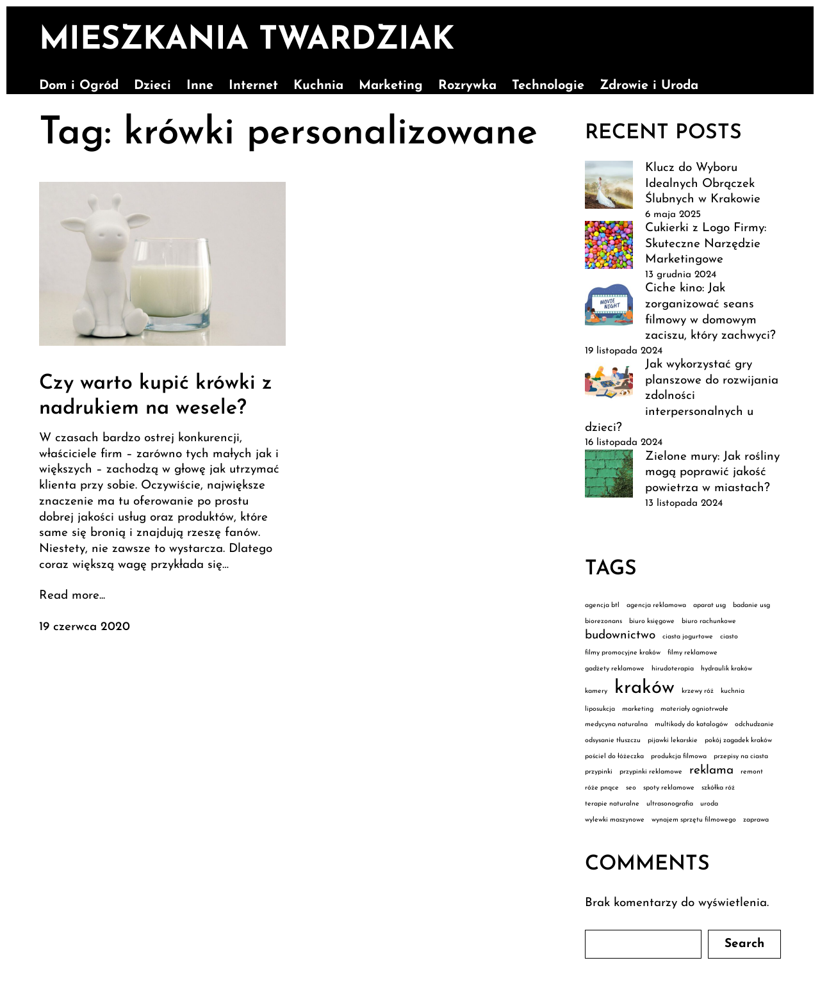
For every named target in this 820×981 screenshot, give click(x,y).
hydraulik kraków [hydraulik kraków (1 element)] (726, 668)
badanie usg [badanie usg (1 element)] (751, 605)
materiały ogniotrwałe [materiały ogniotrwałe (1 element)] (694, 709)
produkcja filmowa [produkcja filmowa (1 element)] (679, 756)
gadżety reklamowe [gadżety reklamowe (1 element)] (614, 668)
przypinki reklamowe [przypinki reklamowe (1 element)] (650, 771)
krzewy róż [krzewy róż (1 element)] (698, 691)
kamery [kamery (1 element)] (596, 691)
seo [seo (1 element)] (631, 787)
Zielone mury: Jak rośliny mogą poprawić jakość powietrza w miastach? (712, 472)
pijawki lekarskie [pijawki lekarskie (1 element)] (673, 740)
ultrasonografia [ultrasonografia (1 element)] (669, 803)
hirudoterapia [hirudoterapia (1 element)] (673, 668)
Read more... (72, 596)
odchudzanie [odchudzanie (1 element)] (754, 724)
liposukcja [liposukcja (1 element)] (600, 709)
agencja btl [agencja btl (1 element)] (602, 605)
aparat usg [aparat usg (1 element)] (709, 605)
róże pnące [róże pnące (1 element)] (602, 787)
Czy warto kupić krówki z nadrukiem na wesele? (155, 395)
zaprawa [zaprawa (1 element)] (756, 819)
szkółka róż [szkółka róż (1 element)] (718, 787)
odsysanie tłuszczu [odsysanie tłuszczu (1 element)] (613, 740)
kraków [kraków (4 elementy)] (644, 688)
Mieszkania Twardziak (246, 40)
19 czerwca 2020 (84, 627)
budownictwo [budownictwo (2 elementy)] (620, 635)
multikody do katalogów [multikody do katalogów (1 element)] (691, 724)
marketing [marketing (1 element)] (637, 709)
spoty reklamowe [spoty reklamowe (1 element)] (668, 787)
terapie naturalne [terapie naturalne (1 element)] (612, 803)
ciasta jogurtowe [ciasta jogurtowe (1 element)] (687, 636)
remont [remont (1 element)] (752, 771)
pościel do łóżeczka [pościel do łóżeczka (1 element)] (614, 756)
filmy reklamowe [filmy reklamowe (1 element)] (693, 652)
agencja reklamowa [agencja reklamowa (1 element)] (656, 605)
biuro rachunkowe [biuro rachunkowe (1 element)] (709, 621)
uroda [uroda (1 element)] (709, 803)
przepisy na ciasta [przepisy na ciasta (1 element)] (741, 756)
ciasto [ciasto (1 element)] (729, 636)
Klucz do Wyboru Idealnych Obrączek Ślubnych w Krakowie (702, 184)
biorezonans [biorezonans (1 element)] (603, 621)
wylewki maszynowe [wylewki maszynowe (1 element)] (614, 819)
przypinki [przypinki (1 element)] (598, 771)
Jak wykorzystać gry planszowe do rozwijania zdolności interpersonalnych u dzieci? (681, 396)
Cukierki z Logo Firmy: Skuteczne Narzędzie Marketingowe (705, 244)
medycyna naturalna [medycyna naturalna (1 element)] (616, 724)
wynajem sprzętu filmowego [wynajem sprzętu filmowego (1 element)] (694, 819)
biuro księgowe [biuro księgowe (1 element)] (652, 621)
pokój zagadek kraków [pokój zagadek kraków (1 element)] (738, 740)
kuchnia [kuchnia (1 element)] (732, 691)
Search (744, 944)
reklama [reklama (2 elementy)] (711, 771)
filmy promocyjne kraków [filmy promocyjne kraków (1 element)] (622, 652)
